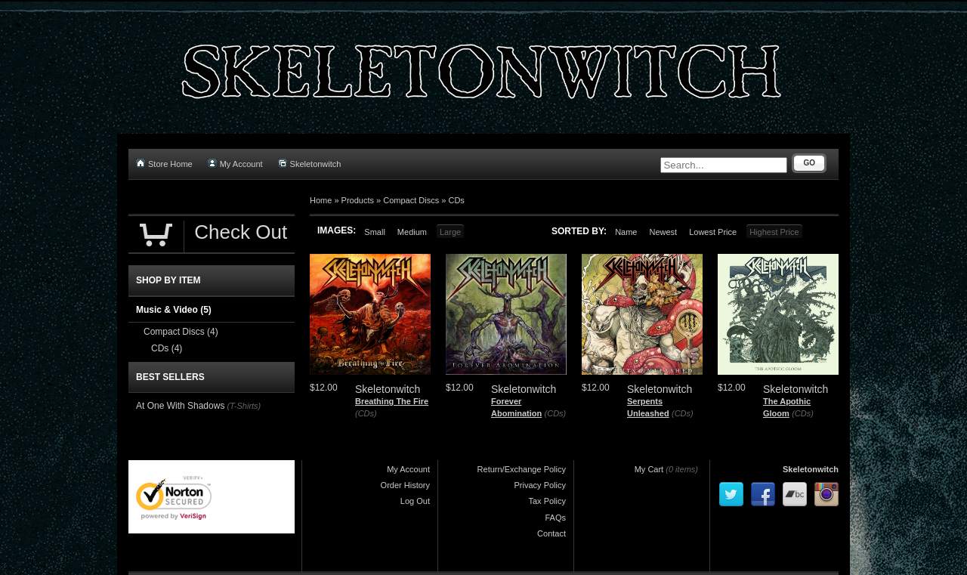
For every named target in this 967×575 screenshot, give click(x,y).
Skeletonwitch (309, 163)
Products (357, 200)
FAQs (555, 517)
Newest (663, 231)
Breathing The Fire (391, 401)
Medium (412, 231)
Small (374, 231)
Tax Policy (547, 500)
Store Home (164, 163)
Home (321, 200)
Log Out (415, 500)
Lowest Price (713, 231)
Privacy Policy (540, 485)
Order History (405, 485)
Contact (551, 533)
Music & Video (174, 310)
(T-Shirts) (244, 405)
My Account (235, 163)
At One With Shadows (180, 405)
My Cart (649, 469)
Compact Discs (411, 200)
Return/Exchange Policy (521, 469)
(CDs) (366, 413)
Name (626, 231)
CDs (456, 200)
